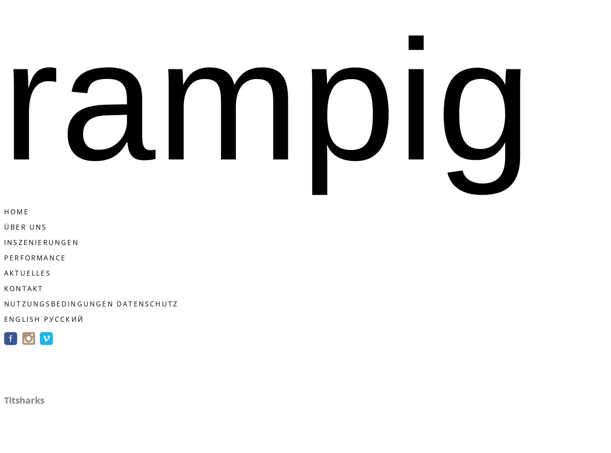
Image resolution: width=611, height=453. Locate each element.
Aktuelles (27, 273)
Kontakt (23, 288)
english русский (44, 319)
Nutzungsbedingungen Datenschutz (91, 304)
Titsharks (24, 400)
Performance (35, 257)
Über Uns (25, 227)
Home (16, 211)
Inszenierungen (41, 242)
